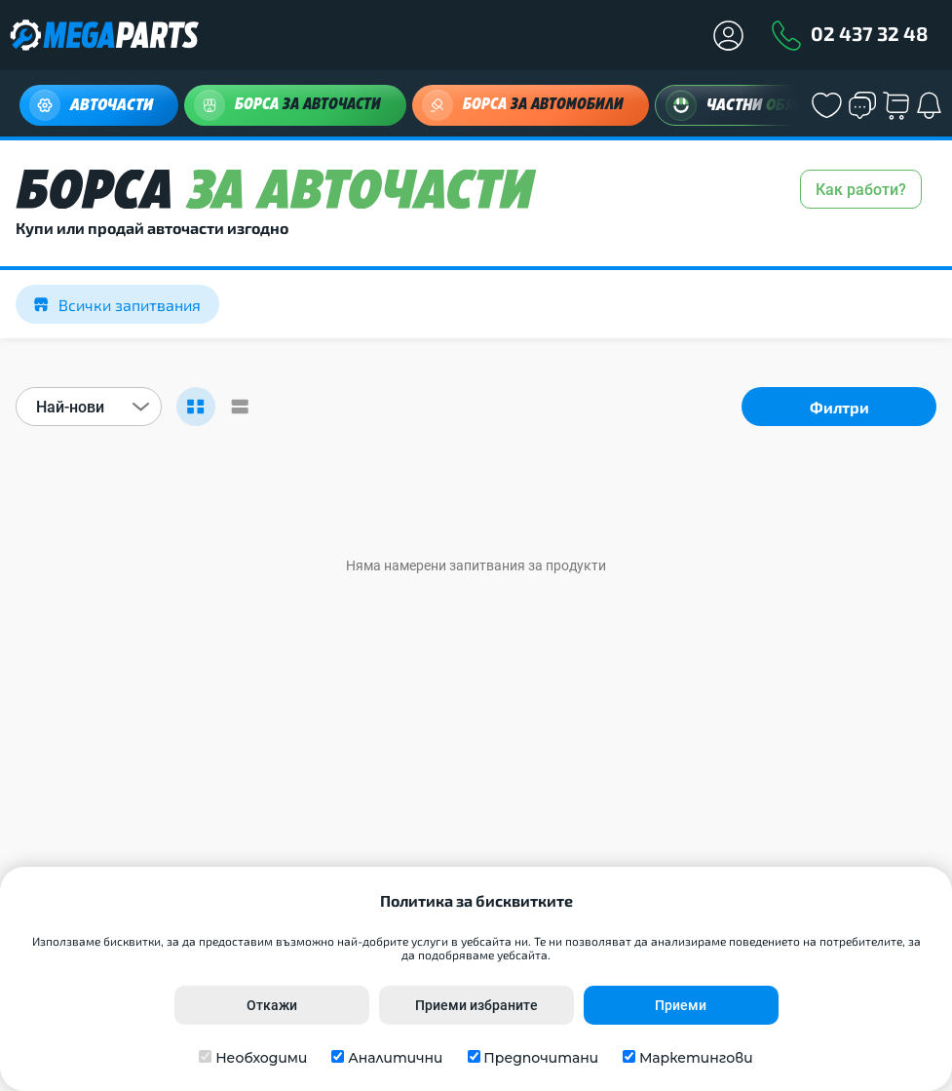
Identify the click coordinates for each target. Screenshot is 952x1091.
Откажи (272, 1005)
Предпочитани (540, 1058)
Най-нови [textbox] (70, 407)
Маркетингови (696, 1058)
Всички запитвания (117, 304)
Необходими (261, 1058)
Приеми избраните (476, 1005)
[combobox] (89, 406)
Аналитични (395, 1058)
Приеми (680, 1005)
